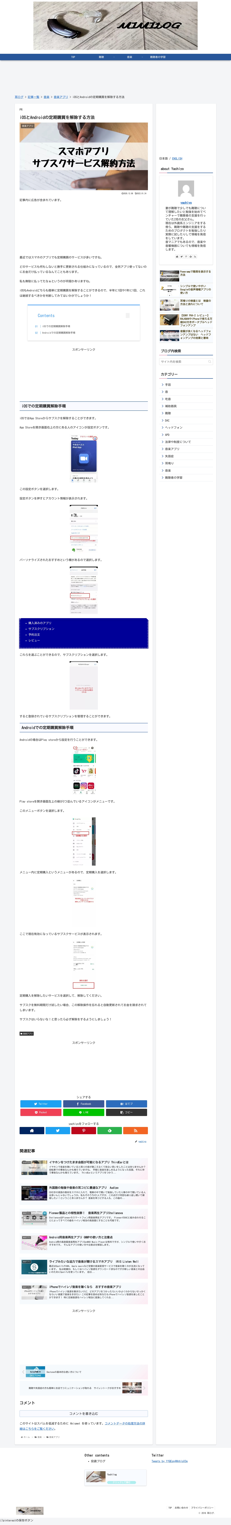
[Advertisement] (84, 228)
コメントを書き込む (84, 1415)
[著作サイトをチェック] (32, 1131)
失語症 (169, 456)
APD (167, 434)
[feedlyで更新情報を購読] (109, 1131)
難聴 (168, 413)
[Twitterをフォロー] (58, 1131)
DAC (167, 420)
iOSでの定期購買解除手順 (59, 326)
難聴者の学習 (173, 477)
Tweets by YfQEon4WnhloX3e (170, 1463)
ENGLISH (177, 158)
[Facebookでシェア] (83, 1104)
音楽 (168, 470)
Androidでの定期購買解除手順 (61, 333)
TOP (169, 1510)
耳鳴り (169, 463)
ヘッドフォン (173, 427)
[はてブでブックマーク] (126, 1104)
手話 (168, 384)
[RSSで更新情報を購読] (135, 1131)
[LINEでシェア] (83, 1113)
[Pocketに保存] (40, 1113)
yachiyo (186, 202)
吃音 (168, 399)
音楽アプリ (27, 1034)
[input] (186, 361)
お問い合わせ (180, 1510)
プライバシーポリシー (202, 1510)
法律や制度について (178, 441)
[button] (126, 1113)
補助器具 (171, 406)
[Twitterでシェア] (40, 1104)
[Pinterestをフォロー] (83, 1131)
